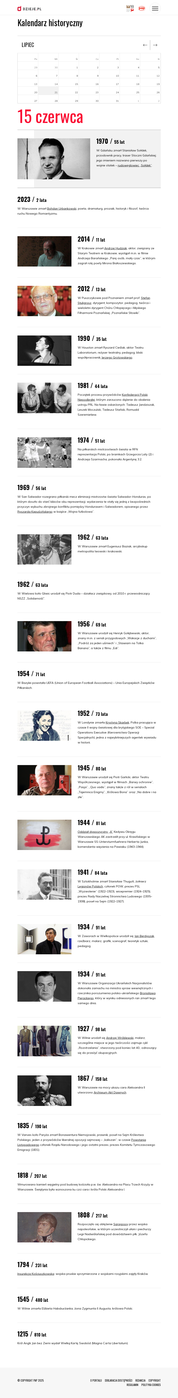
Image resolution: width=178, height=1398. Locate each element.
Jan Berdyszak (144, 936)
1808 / (93, 1214)
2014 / (91, 238)
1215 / (31, 1333)
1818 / (32, 1175)
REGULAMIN (132, 1385)
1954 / (31, 673)
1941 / (92, 872)
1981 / (93, 385)
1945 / (92, 767)
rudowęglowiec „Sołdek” (135, 165)
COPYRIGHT (155, 1380)
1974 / (91, 440)
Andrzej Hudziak (115, 248)
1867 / (92, 1078)
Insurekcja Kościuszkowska (35, 1274)
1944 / (92, 822)
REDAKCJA (140, 1380)
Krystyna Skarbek (117, 722)
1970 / (110, 141)
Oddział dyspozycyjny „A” (95, 832)
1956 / (92, 623)
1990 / (92, 338)
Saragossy (120, 1224)
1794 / (32, 1264)
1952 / (93, 713)
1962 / (93, 537)
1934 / (92, 926)
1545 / (32, 1299)
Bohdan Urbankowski (61, 208)
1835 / (32, 1125)
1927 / (92, 1028)
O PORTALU (96, 1380)
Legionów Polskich (90, 886)
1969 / (31, 487)
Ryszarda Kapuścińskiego (35, 512)
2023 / (32, 199)
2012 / (92, 288)
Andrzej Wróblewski (120, 1038)
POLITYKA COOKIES (151, 1385)
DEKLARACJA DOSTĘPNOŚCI (118, 1380)
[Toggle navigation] (155, 8)
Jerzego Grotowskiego (116, 357)
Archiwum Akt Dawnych (110, 1092)
